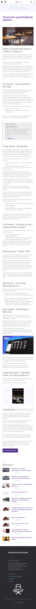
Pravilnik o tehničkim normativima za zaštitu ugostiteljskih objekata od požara (22, 509)
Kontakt (11, 581)
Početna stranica (14, 7)
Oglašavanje (12, 578)
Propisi (22, 7)
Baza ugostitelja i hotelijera (15, 576)
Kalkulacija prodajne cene (19, 492)
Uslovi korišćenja (19, 599)
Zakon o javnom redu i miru (19, 523)
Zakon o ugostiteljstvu (18, 517)
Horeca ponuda (12, 574)
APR (26, 193)
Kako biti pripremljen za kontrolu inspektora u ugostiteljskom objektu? (21, 500)
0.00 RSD (18, 2)
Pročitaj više (17, 472)
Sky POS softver (6, 365)
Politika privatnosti (28, 599)
